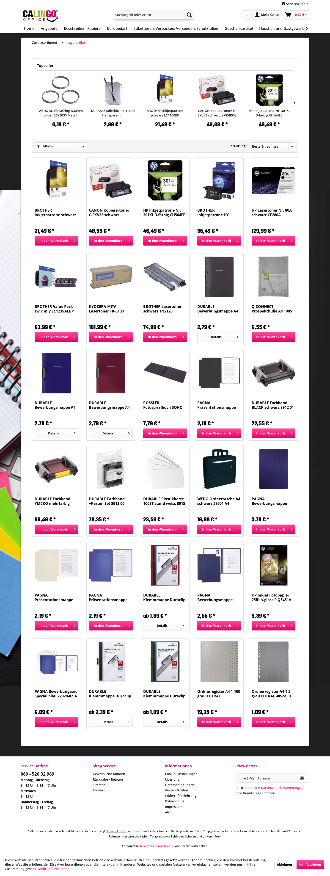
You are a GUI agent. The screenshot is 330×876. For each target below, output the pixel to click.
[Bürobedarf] (117, 28)
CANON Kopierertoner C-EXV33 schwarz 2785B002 (217, 112)
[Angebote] (49, 28)
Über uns (172, 779)
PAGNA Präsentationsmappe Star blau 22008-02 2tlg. (110, 597)
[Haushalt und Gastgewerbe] (283, 28)
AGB (168, 812)
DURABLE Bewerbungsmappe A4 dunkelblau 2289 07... (55, 405)
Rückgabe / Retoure (108, 779)
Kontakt (99, 790)
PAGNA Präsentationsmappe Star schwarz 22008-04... (219, 405)
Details (224, 336)
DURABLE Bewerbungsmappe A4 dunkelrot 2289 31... (109, 405)
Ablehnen (284, 864)
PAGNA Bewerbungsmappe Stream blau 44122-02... (218, 597)
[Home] (29, 28)
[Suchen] (189, 14)
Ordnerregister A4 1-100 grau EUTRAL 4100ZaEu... (218, 693)
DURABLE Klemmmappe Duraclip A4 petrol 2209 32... (164, 693)
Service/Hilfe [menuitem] (294, 4)
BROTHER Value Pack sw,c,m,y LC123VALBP (54, 308)
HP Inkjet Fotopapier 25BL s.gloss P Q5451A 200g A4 (271, 597)
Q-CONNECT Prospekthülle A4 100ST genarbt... (273, 308)
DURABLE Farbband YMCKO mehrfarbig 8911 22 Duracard (52, 501)
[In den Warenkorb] (56, 241)
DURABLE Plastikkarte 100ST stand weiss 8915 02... (164, 501)
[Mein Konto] (267, 14)
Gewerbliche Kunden (109, 774)
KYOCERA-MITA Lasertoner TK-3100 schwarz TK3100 (106, 308)
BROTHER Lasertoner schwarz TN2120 (162, 308)
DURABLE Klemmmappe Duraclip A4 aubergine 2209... (164, 597)
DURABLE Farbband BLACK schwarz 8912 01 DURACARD (273, 405)
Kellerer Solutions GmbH (156, 846)
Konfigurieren (310, 864)
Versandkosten (176, 790)
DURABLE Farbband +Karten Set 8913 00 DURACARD (107, 501)
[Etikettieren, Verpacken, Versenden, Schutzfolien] (175, 28)
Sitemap (99, 785)
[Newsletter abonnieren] (302, 778)
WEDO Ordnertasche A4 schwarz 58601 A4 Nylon (218, 501)
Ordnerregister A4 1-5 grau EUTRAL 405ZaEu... (273, 693)
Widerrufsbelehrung (180, 795)
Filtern (45, 146)
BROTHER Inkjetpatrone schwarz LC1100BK (165, 112)
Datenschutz (174, 801)
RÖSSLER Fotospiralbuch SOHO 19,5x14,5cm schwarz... (164, 405)
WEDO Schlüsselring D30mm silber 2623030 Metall (61, 112)
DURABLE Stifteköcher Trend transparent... (113, 112)
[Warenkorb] (296, 14)
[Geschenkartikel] (238, 28)
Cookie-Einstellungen (181, 774)
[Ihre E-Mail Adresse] (266, 778)
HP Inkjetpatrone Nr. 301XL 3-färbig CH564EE (269, 112)
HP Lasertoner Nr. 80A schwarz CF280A (272, 212)
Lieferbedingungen (179, 785)
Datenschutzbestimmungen (282, 787)
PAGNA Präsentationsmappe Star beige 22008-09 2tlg (56, 597)
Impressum (173, 806)
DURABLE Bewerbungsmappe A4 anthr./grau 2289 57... (217, 308)
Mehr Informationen (53, 869)
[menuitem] (153, 14)
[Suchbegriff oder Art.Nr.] (153, 14)
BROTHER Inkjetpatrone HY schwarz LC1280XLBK (216, 212)
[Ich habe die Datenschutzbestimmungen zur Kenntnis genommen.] (238, 787)
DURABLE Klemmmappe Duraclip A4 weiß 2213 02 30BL (110, 693)
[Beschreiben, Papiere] (82, 28)
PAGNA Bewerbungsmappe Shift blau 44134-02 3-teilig (271, 501)
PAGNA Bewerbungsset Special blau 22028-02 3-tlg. (56, 693)
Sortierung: (237, 146)
